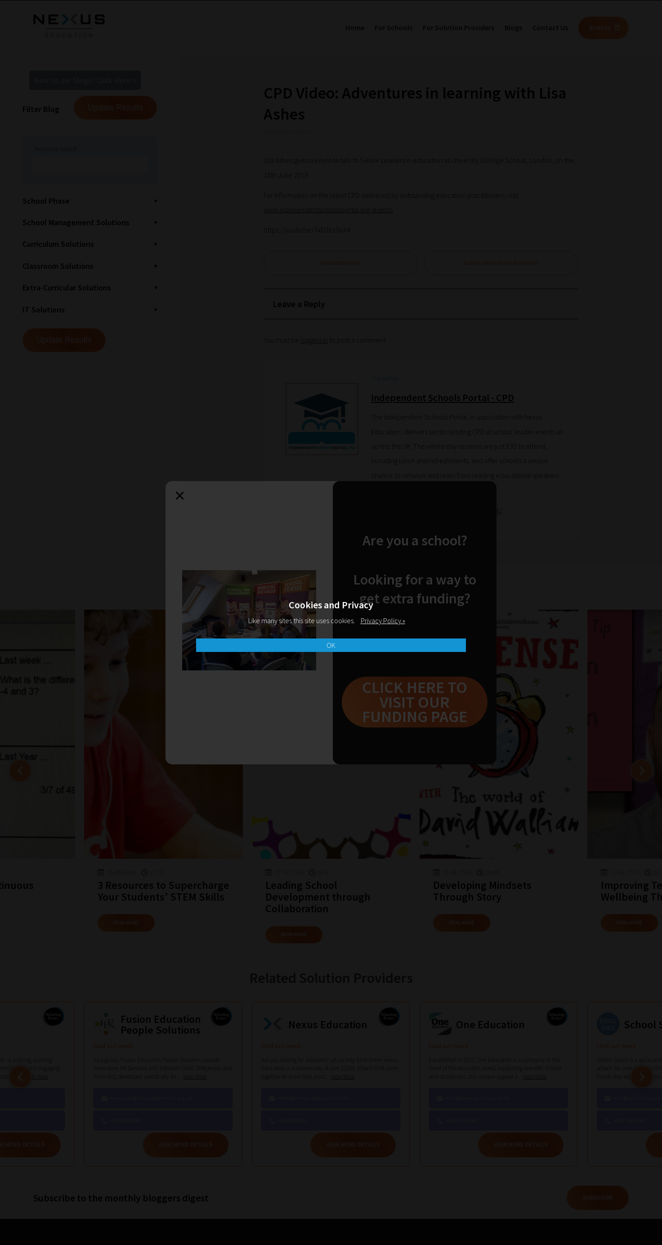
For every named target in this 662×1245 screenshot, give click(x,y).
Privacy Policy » (383, 620)
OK (331, 645)
